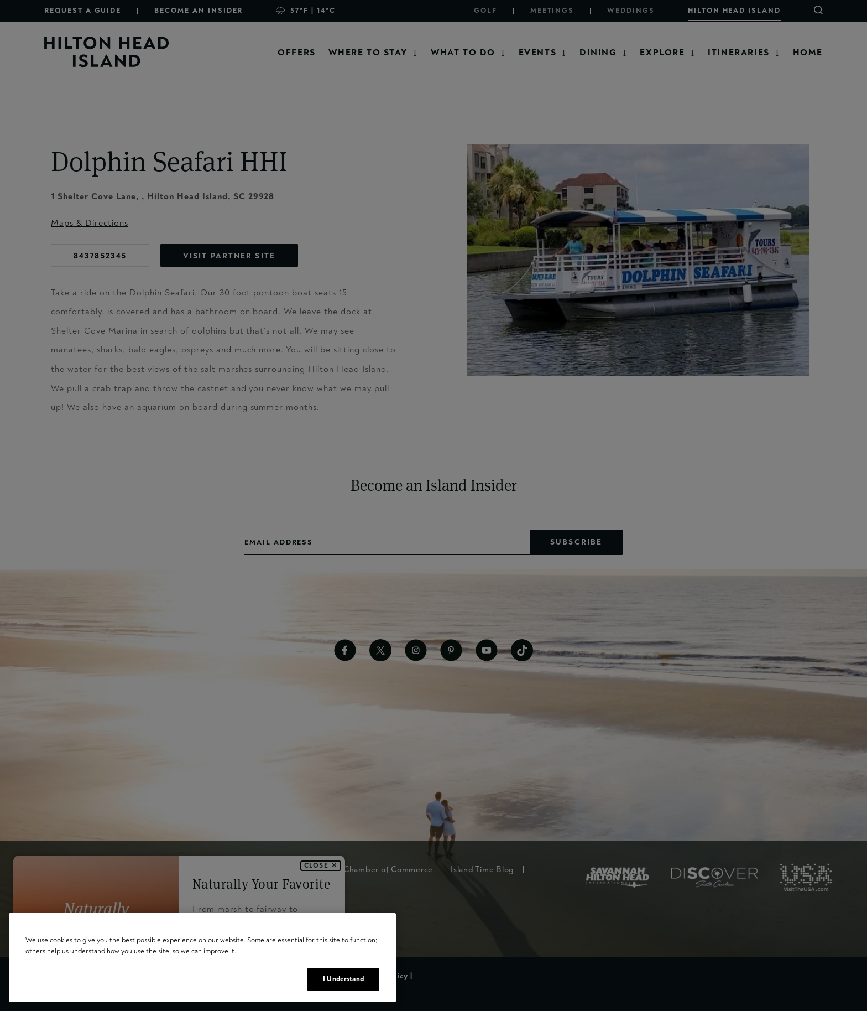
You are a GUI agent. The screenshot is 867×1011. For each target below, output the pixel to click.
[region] (202, 957)
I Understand (343, 978)
